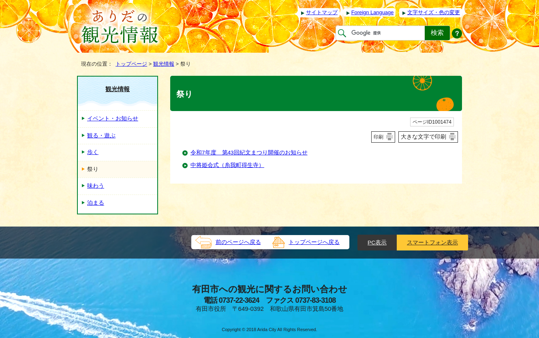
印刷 (378, 137)
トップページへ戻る (314, 242)
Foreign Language (372, 12)
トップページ (131, 64)
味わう (95, 186)
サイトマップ (322, 12)
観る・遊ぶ (101, 136)
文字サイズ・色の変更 (433, 12)
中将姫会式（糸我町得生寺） (227, 165)
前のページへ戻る (238, 242)
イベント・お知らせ (112, 119)
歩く (92, 152)
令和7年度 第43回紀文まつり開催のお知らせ (249, 153)
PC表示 (377, 243)
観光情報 (163, 64)
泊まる (95, 203)
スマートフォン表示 (432, 243)
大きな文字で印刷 (423, 136)
